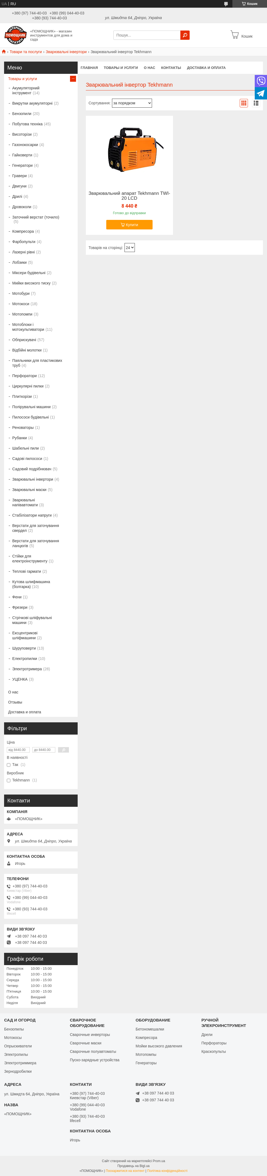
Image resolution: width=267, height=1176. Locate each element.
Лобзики (19, 262)
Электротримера (27, 669)
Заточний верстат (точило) (35, 217)
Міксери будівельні (28, 273)
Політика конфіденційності (167, 1171)
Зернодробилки (18, 1071)
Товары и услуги (121, 68)
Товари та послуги (26, 52)
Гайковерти (22, 155)
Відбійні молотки (27, 350)
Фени (17, 597)
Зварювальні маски (29, 489)
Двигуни (19, 186)
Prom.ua (159, 1161)
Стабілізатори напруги (32, 515)
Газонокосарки (25, 145)
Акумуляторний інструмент (26, 90)
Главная (89, 68)
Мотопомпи (22, 314)
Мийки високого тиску (31, 283)
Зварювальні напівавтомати (25, 502)
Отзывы (15, 702)
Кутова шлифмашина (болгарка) (31, 584)
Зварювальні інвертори (66, 52)
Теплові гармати (26, 571)
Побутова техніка (27, 124)
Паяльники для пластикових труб (37, 363)
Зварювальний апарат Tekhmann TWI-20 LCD (129, 196)
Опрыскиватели (18, 1046)
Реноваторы (23, 427)
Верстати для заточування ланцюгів (35, 543)
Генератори (22, 165)
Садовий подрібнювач (31, 469)
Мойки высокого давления (159, 1046)
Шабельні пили (25, 448)
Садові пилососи (27, 458)
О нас (149, 68)
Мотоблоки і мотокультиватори (28, 327)
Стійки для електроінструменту (29, 558)
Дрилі (17, 196)
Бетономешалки (150, 1029)
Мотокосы (13, 1037)
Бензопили (21, 113)
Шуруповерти (24, 648)
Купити (132, 225)
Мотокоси (20, 304)
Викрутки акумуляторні (32, 103)
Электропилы (16, 1054)
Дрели (207, 1034)
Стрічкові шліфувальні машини (32, 620)
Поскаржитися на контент (125, 1171)
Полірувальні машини (31, 407)
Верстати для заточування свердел (35, 528)
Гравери (19, 176)
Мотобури (21, 293)
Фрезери (20, 607)
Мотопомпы (146, 1054)
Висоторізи (22, 134)
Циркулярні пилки (28, 386)
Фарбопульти (23, 242)
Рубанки (19, 438)
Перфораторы (213, 1043)
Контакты (171, 68)
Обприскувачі (24, 340)
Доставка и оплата (206, 68)
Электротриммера (20, 1063)
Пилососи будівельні (30, 417)
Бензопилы (14, 1029)
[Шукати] (185, 35)
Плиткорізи (22, 396)
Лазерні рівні (23, 252)
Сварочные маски (85, 1043)
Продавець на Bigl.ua (133, 1166)
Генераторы (146, 1063)
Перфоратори (24, 376)
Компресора (23, 231)
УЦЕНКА (20, 679)
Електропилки (24, 658)
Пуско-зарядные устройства (94, 1060)
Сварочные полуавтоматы (93, 1051)
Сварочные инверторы (90, 1034)
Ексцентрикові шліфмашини (25, 635)
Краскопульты (213, 1051)
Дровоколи (21, 207)
